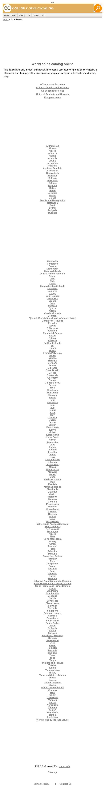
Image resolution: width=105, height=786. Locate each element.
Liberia (52, 454)
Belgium (52, 185)
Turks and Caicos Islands (52, 675)
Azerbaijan (52, 171)
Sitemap (52, 772)
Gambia (52, 358)
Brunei (52, 208)
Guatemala (52, 375)
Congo (52, 293)
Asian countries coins (52, 91)
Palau (52, 549)
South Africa (52, 621)
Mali (52, 482)
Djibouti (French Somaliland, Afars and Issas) (52, 318)
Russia (52, 576)
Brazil (53, 205)
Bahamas (52, 175)
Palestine (52, 551)
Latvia (52, 447)
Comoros (52, 291)
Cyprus (52, 308)
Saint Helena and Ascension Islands (52, 583)
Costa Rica (52, 298)
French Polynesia (52, 353)
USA (52, 692)
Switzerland (52, 640)
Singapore (52, 611)
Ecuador (52, 323)
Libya (52, 457)
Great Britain (52, 370)
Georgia (52, 360)
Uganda (52, 680)
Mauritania (52, 489)
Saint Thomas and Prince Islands (52, 586)
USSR (52, 695)
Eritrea (52, 335)
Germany (52, 363)
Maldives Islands (52, 479)
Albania (53, 148)
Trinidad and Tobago (52, 663)
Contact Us (65, 783)
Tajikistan (52, 648)
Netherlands (52, 521)
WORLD (22, 15)
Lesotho (52, 452)
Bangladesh (52, 173)
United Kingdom (52, 682)
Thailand (52, 653)
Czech (52, 311)
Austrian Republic (52, 168)
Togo (52, 658)
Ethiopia (52, 340)
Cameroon (52, 264)
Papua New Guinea (52, 556)
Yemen (52, 710)
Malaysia (52, 472)
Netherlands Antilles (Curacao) (52, 524)
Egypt (52, 326)
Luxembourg (52, 464)
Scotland (52, 596)
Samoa (52, 588)
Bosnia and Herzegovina (52, 200)
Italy (52, 415)
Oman (52, 544)
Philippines (52, 564)
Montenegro (52, 504)
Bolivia (52, 198)
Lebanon (52, 449)
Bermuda (52, 193)
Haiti (52, 388)
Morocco (52, 507)
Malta (52, 477)
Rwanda (52, 578)
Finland (52, 348)
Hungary (52, 395)
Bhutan (52, 195)
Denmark (52, 316)
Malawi (52, 474)
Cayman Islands (52, 271)
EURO (14, 15)
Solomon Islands (52, 613)
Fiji (52, 345)
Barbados (52, 180)
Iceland (52, 397)
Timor (52, 655)
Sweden (52, 638)
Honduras (52, 390)
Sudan (52, 630)
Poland (52, 566)
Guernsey (52, 378)
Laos (52, 445)
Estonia (53, 338)
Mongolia (52, 502)
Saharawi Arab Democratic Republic (52, 581)
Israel (52, 412)
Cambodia (52, 261)
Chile (52, 281)
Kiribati (52, 432)
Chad (52, 278)
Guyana (52, 385)
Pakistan (52, 546)
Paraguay (52, 559)
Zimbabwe (52, 717)
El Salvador (52, 328)
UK (43, 15)
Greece (52, 373)
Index (6, 19)
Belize (52, 188)
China (52, 283)
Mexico (52, 494)
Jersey (52, 422)
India (52, 400)
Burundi (52, 213)
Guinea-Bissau (52, 383)
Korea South (52, 437)
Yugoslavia (52, 712)
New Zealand (52, 529)
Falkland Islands (52, 343)
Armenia (52, 158)
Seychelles (52, 601)
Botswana (52, 203)
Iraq (52, 407)
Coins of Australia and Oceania (52, 94)
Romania (52, 573)
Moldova (52, 497)
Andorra (52, 153)
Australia (52, 166)
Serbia (52, 598)
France (52, 350)
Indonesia (52, 402)
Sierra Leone (52, 603)
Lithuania (52, 462)
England (52, 331)
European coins (52, 97)
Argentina (52, 163)
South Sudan (52, 623)
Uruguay (52, 690)
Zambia (52, 715)
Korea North (52, 435)
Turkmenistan (52, 670)
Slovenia (52, 608)
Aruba (52, 161)
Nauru (52, 516)
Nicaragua (52, 531)
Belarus (52, 183)
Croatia (52, 301)
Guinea (52, 380)
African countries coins (52, 84)
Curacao (52, 306)
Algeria (52, 151)
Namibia (52, 514)
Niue (52, 536)
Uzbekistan (52, 697)
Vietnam (52, 707)
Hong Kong (52, 392)
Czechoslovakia (52, 313)
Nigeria (52, 534)
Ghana (52, 365)
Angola (52, 156)
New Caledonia (52, 526)
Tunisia (52, 668)
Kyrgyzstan (52, 442)
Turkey (52, 673)
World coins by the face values (52, 720)
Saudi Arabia (52, 593)
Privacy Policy (41, 783)
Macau (52, 467)
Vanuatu (52, 700)
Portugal (52, 568)
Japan (52, 420)
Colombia (52, 288)
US (29, 15)
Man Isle (52, 484)
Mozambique (52, 509)
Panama (52, 554)
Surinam (52, 633)
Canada (36, 15)
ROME (6, 15)
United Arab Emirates (52, 687)
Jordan (52, 425)
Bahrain (52, 178)
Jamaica (52, 417)
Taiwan (52, 645)
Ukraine (52, 685)
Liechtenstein (52, 459)
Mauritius (52, 492)
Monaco (52, 499)
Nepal (53, 519)
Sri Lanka (52, 628)
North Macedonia (53, 539)
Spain (53, 625)
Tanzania (52, 650)
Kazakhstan (52, 427)
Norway (53, 541)
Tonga (52, 660)
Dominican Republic (52, 321)
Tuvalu (52, 678)
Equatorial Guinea (52, 333)
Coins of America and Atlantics (52, 87)
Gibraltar (52, 368)
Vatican (52, 702)
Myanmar (52, 511)
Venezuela (52, 705)
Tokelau (52, 665)
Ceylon (52, 276)
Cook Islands (52, 296)
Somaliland (52, 618)
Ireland (52, 410)
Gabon (52, 355)
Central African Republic (52, 274)
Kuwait (52, 440)
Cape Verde (52, 269)
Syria (52, 643)
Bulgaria (52, 210)
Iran (52, 405)
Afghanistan (52, 146)
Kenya (52, 430)
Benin (52, 190)
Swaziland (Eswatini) (52, 635)
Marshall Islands (52, 487)
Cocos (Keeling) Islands (52, 286)
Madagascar (52, 469)
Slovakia (52, 606)
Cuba (52, 303)
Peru (52, 561)
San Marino (52, 591)
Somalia (52, 616)
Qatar (52, 571)
